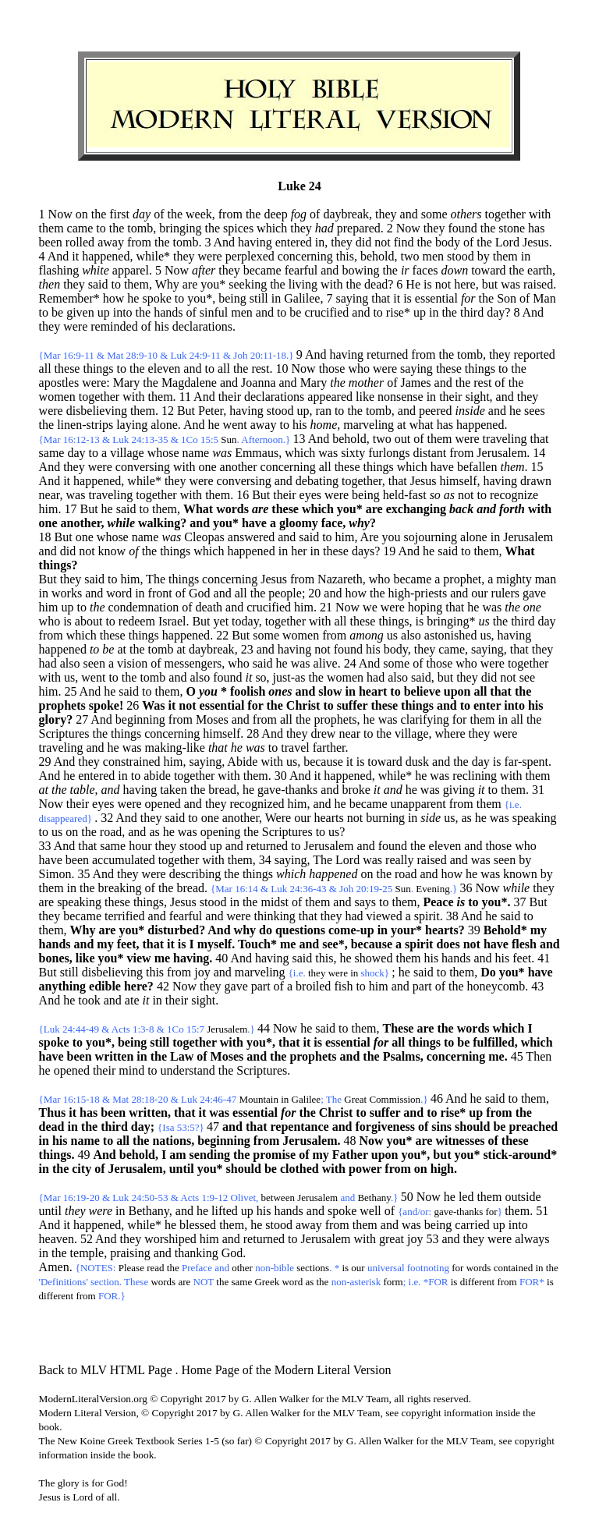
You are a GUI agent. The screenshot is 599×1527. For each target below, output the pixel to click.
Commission (394, 1099)
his (161, 326)
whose (163, 452)
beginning (140, 719)
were (210, 256)
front (160, 593)
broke (356, 789)
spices (238, 228)
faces (425, 270)
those (332, 368)
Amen (54, 1267)
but (490, 284)
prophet (462, 579)
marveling (368, 424)
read (155, 1268)
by (483, 256)
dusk (417, 761)
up (103, 312)
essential (436, 298)
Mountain (258, 1099)
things (98, 368)
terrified (125, 916)
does (447, 944)
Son (506, 298)
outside (523, 1196)
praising (130, 1253)
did (363, 242)
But (48, 579)
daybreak (346, 214)
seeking (248, 284)
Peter (210, 410)
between (278, 1197)
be (57, 312)
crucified (326, 312)
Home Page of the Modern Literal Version (287, 1369)
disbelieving (96, 410)
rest (260, 368)
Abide (242, 761)
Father (350, 1154)
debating (317, 480)
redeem (137, 621)
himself (458, 480)
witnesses (459, 1140)
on (82, 214)
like (365, 396)
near (49, 494)
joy (202, 972)
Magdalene (189, 382)
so (260, 677)
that (380, 298)
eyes (310, 494)
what (421, 424)
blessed (197, 1224)
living (303, 284)
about (89, 621)
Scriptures (64, 733)
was (510, 284)
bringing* (451, 621)
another (238, 466)
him (48, 508)
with (540, 214)
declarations (202, 326)
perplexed (250, 256)
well (370, 1210)
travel (295, 747)
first (119, 214)
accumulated (123, 859)
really (399, 859)
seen (94, 663)
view (139, 958)
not (382, 242)
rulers (505, 593)
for (255, 705)
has (536, 228)
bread (222, 789)
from (230, 214)
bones (54, 958)
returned (387, 354)
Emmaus (256, 452)
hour (140, 845)
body (447, 242)
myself (214, 944)
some (434, 214)
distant (430, 452)
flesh (524, 944)
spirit (427, 916)
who (359, 368)
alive (326, 663)
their (229, 396)
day (76, 452)
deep (275, 214)
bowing (360, 270)
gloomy (298, 523)
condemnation (143, 607)
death (208, 607)
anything (62, 986)
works (66, 593)
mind (131, 1070)
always (532, 1238)
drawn (535, 480)
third (472, 312)
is (428, 284)
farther (329, 747)
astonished (450, 635)
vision (132, 663)
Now (371, 1140)
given (80, 312)
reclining (474, 775)
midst (275, 902)
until (181, 1168)
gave (534, 593)
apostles (59, 382)
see (527, 677)
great (391, 1238)
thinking (274, 916)
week (199, 214)
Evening (432, 889)
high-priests (418, 593)
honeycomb (496, 986)
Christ (303, 705)
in (319, 242)
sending (210, 1154)
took (89, 1000)
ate (132, 1000)
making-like (175, 747)
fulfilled (493, 1042)
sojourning (430, 537)
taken (173, 789)
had (48, 663)
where (450, 733)
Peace (438, 902)
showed (374, 958)
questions (300, 930)
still (259, 298)
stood (460, 256)
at (401, 424)
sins (441, 1126)
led (466, 1196)
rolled (80, 242)
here (465, 284)
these (67, 368)
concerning (305, 256)
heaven (56, 1238)
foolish (247, 691)
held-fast (405, 494)
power (365, 1168)
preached (533, 1126)
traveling (505, 438)
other (242, 1268)
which (272, 228)
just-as (289, 677)
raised (538, 284)
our (479, 593)
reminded (113, 326)
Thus (52, 1112)
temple (87, 1253)
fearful (301, 270)
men (433, 256)
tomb (140, 228)
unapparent (418, 803)
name (196, 452)
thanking (196, 1253)
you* (212, 284)
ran (323, 410)
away (110, 242)
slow (330, 691)
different (477, 1282)
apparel (130, 270)
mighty (513, 579)
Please (131, 1268)
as (466, 817)
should (472, 1126)
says (365, 902)
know (112, 551)
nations (171, 1140)
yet (221, 621)
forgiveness (385, 1126)
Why (167, 284)
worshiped (170, 1238)
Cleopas (204, 537)
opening (220, 831)
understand (188, 1070)
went (235, 424)
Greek (266, 1282)
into (123, 312)
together (505, 214)
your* (406, 930)
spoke (156, 298)
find (404, 242)
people (285, 593)
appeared (330, 396)
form (392, 1282)
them (51, 228)
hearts (328, 817)
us (392, 635)
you (391, 537)
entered (293, 242)
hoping (425, 607)
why (245, 930)
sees (534, 410)
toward (488, 270)
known (520, 873)
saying (416, 368)
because (323, 761)
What (198, 508)
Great (355, 1099)
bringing (180, 228)
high (442, 1168)
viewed (384, 916)
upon (457, 691)
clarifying (425, 719)
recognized (256, 803)
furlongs (388, 452)
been (50, 242)
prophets (62, 705)
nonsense (400, 396)
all (45, 368)
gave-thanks (287, 789)
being (232, 298)
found (462, 228)
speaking (534, 817)
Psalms (401, 1056)
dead (52, 1126)
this (345, 256)
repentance (299, 1126)
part (261, 986)
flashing (59, 270)
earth (539, 270)
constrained (132, 761)
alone (164, 424)
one (207, 466)
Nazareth (340, 579)
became (262, 270)
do (265, 930)
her (299, 551)
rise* (398, 312)
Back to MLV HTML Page (105, 1369)
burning (385, 817)
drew (322, 733)
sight (477, 396)
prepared (359, 228)
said (98, 284)
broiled (313, 986)
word (119, 593)
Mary (126, 382)
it (75, 256)
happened (105, 256)
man (546, 579)
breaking (120, 888)
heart (373, 691)
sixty (353, 452)
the (99, 214)
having (255, 242)
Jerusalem (501, 452)
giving (459, 789)
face (332, 523)
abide (157, 775)
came (80, 228)
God (200, 593)
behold (377, 256)
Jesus (536, 242)
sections (312, 1268)
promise (274, 1154)
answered (251, 537)
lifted (224, 1210)
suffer (352, 705)
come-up (351, 930)
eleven (164, 368)
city (81, 1168)
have (442, 466)
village (127, 452)
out (402, 438)
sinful (214, 312)
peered (435, 410)
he (133, 298)
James (415, 382)
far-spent (526, 761)
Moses (212, 719)
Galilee (302, 298)
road (111, 831)
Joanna (258, 382)
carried (472, 1224)
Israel (172, 621)
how (114, 298)
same (52, 452)
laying (131, 424)
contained (513, 1268)
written (114, 1056)
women (57, 396)
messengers (193, 663)
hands (168, 312)
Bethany (373, 1197)
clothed (299, 1168)
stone (511, 228)
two (409, 256)
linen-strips (85, 424)
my (538, 930)
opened (163, 803)
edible (105, 986)
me (288, 944)
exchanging (416, 508)
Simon (55, 873)
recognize (514, 494)
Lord (507, 242)
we (370, 607)
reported (534, 354)
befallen (477, 466)
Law (181, 1056)
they (386, 214)
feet (126, 944)
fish (343, 986)
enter (487, 705)
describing (195, 873)
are (190, 284)
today (245, 621)
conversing (142, 466)
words (232, 508)
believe (422, 691)
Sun (228, 439)
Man (544, 298)
